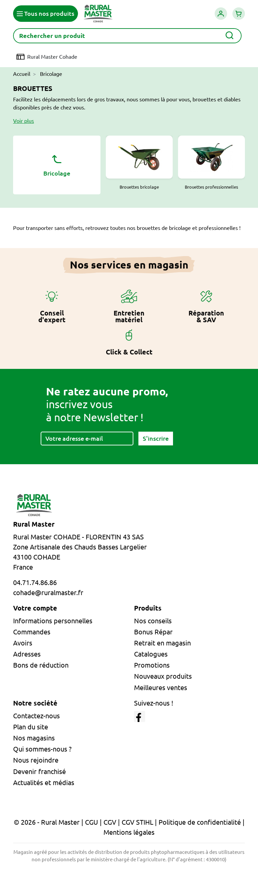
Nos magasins (34, 738)
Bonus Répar (153, 632)
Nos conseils (153, 621)
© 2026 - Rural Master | (49, 822)
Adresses (27, 654)
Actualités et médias (43, 782)
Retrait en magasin (162, 643)
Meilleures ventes (160, 687)
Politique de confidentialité (200, 822)
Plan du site (30, 727)
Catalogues (151, 654)
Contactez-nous (36, 716)
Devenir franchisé (39, 771)
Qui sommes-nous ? (42, 749)
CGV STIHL (137, 822)
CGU (91, 822)
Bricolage (56, 164)
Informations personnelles (52, 621)
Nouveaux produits (163, 676)
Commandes (31, 632)
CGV (109, 822)
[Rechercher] (127, 36)
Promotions (152, 665)
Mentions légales (129, 832)
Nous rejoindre (35, 760)
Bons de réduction (41, 665)
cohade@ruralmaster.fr (48, 592)
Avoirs (22, 643)
